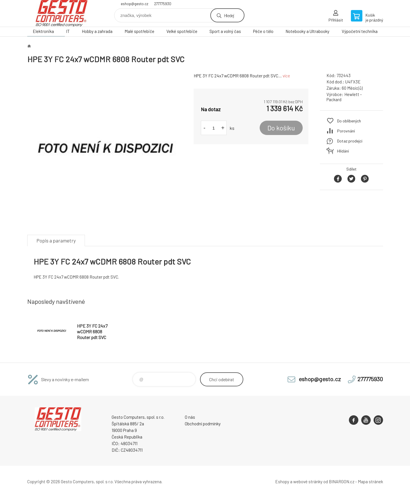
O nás (190, 417)
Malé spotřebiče (139, 31)
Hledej (229, 15)
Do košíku (281, 128)
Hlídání (343, 150)
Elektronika (43, 31)
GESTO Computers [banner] (61, 13)
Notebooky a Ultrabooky (307, 31)
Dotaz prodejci (349, 140)
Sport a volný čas (225, 31)
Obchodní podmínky (203, 423)
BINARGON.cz (341, 481)
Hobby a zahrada (97, 31)
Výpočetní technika (360, 31)
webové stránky (307, 481)
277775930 (162, 3)
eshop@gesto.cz (134, 3)
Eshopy (282, 481)
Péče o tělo (263, 31)
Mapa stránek (370, 481)
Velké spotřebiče (181, 31)
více (286, 75)
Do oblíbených (349, 120)
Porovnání (346, 130)
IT (68, 31)
